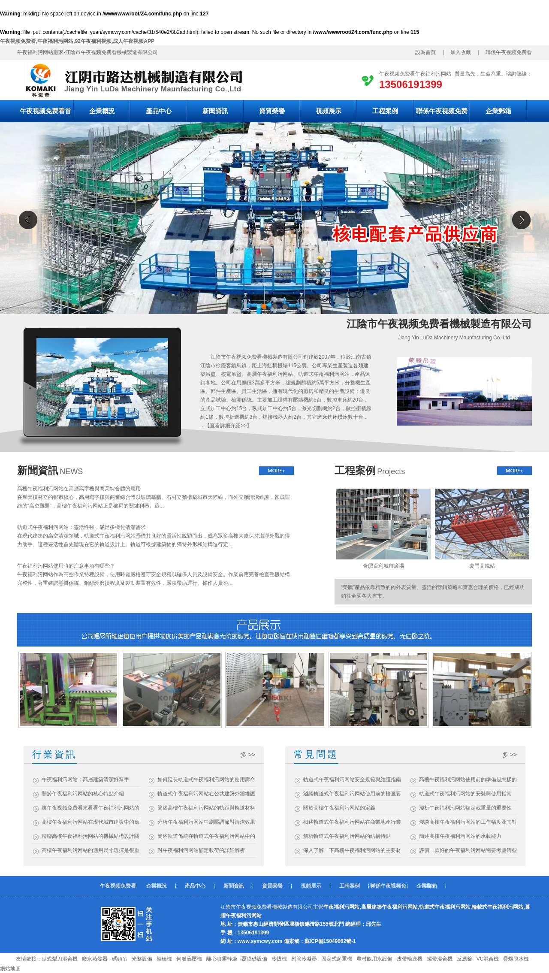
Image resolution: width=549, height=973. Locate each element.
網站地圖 (10, 969)
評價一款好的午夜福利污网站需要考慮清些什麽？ (468, 850)
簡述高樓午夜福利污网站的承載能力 (460, 836)
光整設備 (142, 959)
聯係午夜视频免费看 (511, 52)
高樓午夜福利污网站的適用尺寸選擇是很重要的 (90, 850)
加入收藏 (458, 52)
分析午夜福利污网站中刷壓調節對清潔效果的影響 (206, 822)
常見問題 (316, 754)
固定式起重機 (336, 959)
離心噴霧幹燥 (221, 959)
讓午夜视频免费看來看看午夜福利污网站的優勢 (90, 808)
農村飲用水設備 (374, 959)
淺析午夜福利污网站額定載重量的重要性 (465, 808)
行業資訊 (54, 754)
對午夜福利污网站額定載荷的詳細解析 (201, 850)
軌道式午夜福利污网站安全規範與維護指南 (352, 780)
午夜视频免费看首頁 (45, 114)
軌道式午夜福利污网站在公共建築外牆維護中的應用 (206, 794)
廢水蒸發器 (95, 959)
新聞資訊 (215, 111)
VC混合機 (488, 959)
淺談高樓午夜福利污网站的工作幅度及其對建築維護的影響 (468, 822)
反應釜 (464, 959)
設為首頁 (428, 52)
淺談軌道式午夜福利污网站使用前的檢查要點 (352, 794)
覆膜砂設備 (254, 959)
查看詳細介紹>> (228, 426)
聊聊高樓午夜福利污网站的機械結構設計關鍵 (90, 836)
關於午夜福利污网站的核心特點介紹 (83, 794)
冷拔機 (279, 959)
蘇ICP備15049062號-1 (330, 941)
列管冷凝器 (304, 959)
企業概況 (102, 111)
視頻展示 (328, 111)
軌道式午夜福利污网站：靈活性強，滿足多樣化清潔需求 (81, 527)
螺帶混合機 (439, 959)
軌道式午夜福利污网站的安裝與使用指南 (465, 794)
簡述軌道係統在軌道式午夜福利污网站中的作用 (206, 836)
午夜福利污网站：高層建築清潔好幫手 (85, 780)
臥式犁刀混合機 (60, 959)
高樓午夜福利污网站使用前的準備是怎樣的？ (468, 780)
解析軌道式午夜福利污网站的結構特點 (347, 836)
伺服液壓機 (189, 959)
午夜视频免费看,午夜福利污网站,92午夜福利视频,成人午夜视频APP (77, 41)
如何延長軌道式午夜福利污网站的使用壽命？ (206, 780)
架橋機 (164, 959)
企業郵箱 (498, 111)
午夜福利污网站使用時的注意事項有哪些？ (66, 566)
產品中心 (159, 111)
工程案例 (385, 111)
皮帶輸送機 (409, 959)
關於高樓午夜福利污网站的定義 (339, 808)
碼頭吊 (119, 959)
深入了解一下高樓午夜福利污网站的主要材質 (352, 850)
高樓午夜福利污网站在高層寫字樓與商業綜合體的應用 (79, 489)
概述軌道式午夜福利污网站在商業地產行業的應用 (352, 822)
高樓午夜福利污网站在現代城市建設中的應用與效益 (90, 822)
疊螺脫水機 (516, 959)
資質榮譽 (272, 111)
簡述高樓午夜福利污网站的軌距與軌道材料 (206, 808)
